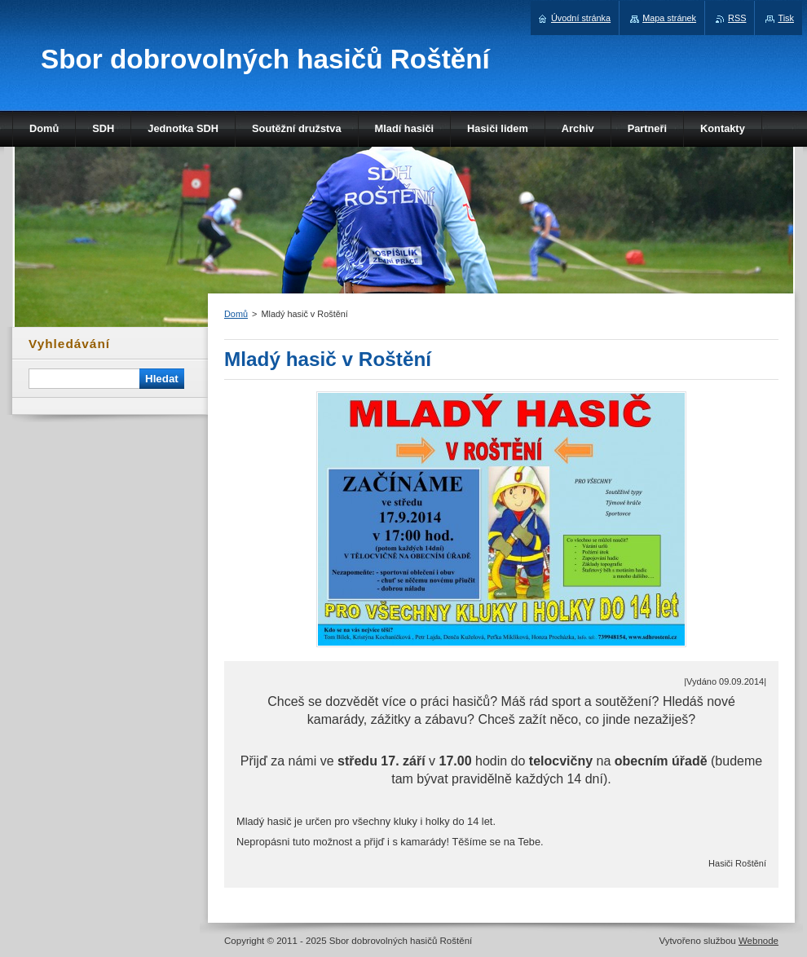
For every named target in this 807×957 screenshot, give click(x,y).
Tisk (786, 18)
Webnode (758, 941)
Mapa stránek (669, 18)
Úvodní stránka (581, 18)
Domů (236, 314)
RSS (737, 18)
